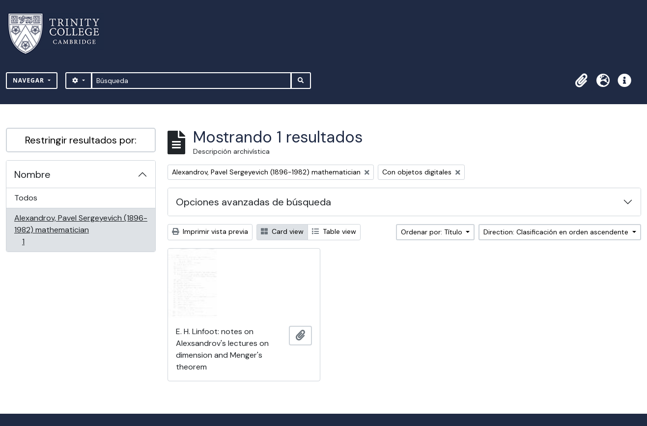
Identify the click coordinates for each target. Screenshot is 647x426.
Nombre (32, 174)
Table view (334, 231)
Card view (282, 231)
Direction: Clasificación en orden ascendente (556, 231)
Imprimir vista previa (210, 231)
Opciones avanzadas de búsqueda (253, 202)
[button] (581, 80)
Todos (25, 198)
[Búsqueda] (191, 80)
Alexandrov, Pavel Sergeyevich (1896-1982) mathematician (80, 230)
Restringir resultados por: (81, 140)
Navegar (29, 80)
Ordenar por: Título (432, 231)
